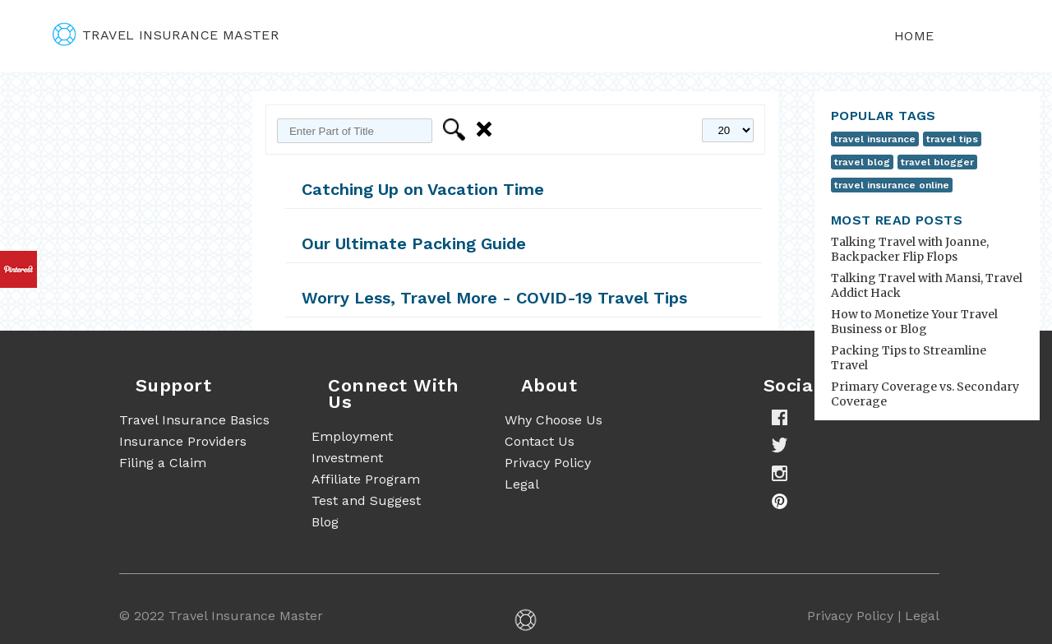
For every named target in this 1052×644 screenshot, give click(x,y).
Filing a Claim (162, 462)
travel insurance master (166, 35)
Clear (487, 129)
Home (914, 36)
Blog (325, 522)
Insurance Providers (183, 441)
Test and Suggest (366, 500)
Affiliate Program (365, 479)
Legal (522, 484)
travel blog (862, 162)
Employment (352, 436)
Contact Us (539, 441)
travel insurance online (891, 185)
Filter (456, 129)
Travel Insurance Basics (194, 420)
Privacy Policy (548, 462)
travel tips (952, 139)
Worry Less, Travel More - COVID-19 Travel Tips (494, 298)
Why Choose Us (553, 420)
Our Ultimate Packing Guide (414, 243)
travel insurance (875, 139)
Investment (347, 458)
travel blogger (937, 162)
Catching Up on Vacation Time (423, 189)
